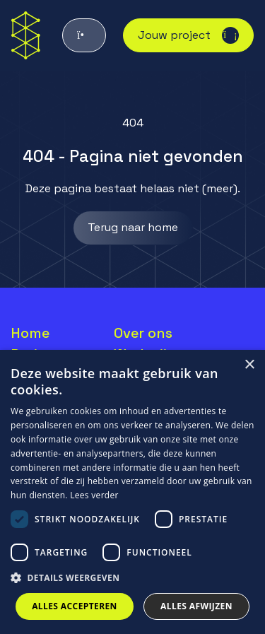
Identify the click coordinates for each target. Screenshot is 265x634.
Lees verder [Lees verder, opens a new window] (94, 495)
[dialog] (132, 492)
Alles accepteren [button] (74, 606)
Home (30, 333)
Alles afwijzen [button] (196, 606)
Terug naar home (133, 227)
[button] (132, 578)
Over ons (143, 333)
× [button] (249, 365)
